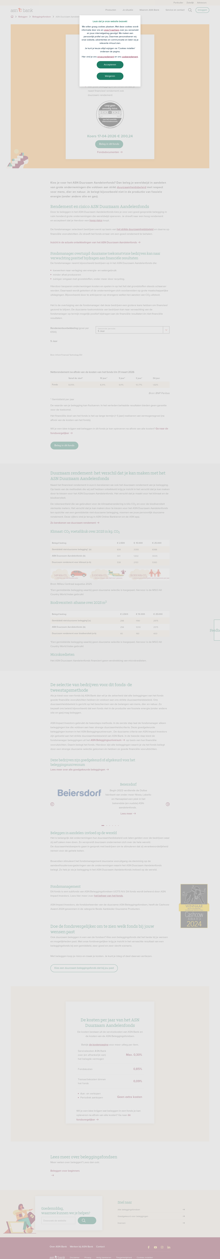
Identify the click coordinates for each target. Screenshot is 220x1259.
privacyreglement (105, 56)
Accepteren (110, 64)
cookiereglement (130, 56)
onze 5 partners (111, 30)
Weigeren (110, 76)
